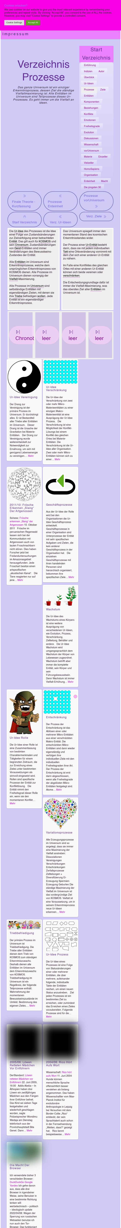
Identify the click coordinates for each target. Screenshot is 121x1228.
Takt (65, 252)
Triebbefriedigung (22, 933)
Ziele (103, 90)
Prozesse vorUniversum (94, 201)
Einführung (90, 65)
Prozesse (89, 90)
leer (46, 335)
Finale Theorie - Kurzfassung (23, 201)
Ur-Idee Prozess (57, 954)
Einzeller (103, 157)
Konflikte (88, 114)
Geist (17, 248)
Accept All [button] (33, 23)
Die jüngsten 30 (92, 187)
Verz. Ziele (96, 216)
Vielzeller (89, 163)
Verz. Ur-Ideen (60, 219)
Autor (101, 71)
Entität (13, 241)
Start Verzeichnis (24, 219)
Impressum (15, 34)
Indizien (88, 71)
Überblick (89, 77)
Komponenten (91, 102)
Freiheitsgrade (92, 126)
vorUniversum (91, 151)
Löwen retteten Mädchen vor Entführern (21, 1078)
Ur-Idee (18, 231)
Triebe (18, 296)
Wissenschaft (91, 144)
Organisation (91, 175)
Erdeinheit (89, 181)
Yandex (14, 1186)
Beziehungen (91, 108)
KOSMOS (45, 241)
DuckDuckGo (17, 1182)
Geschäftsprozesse (59, 505)
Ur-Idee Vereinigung (24, 397)
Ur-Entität (91, 245)
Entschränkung (56, 717)
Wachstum (53, 609)
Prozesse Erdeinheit (55, 201)
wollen (41, 296)
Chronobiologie (33, 335)
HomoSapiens (91, 169)
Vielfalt (13, 279)
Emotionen (90, 120)
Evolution (89, 132)
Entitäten (89, 96)
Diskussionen (91, 138)
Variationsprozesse (59, 832)
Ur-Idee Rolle (19, 738)
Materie (88, 157)
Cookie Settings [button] (14, 23)
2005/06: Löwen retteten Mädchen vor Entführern (22, 1065)
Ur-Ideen (89, 83)
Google (29, 1182)
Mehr (31, 456)
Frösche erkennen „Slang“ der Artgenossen (21, 521)
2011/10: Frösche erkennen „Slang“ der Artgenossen (22, 508)
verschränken (71, 275)
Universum (21, 245)
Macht (104, 181)
